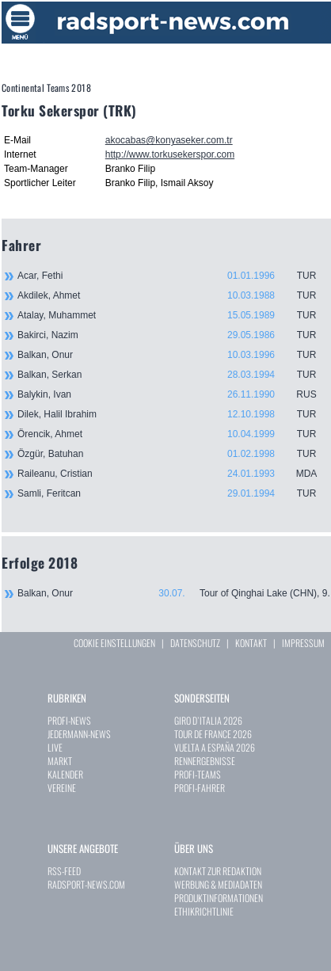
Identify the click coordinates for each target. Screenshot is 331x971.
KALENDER (65, 774)
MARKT (60, 760)
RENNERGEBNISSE (204, 760)
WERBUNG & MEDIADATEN (218, 884)
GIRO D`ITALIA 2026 (208, 720)
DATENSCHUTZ (195, 642)
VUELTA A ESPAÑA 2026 (214, 747)
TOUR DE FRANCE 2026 (213, 734)
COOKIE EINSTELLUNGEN (114, 642)
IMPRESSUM (303, 642)
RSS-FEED (64, 871)
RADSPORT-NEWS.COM (86, 884)
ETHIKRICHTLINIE (204, 911)
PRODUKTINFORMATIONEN (218, 897)
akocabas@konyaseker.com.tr (169, 140)
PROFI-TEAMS (197, 774)
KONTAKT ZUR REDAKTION (217, 871)
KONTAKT (251, 642)
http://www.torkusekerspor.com (169, 154)
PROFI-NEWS (69, 720)
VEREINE (62, 787)
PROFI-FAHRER (199, 787)
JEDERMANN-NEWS (79, 734)
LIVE (55, 747)
